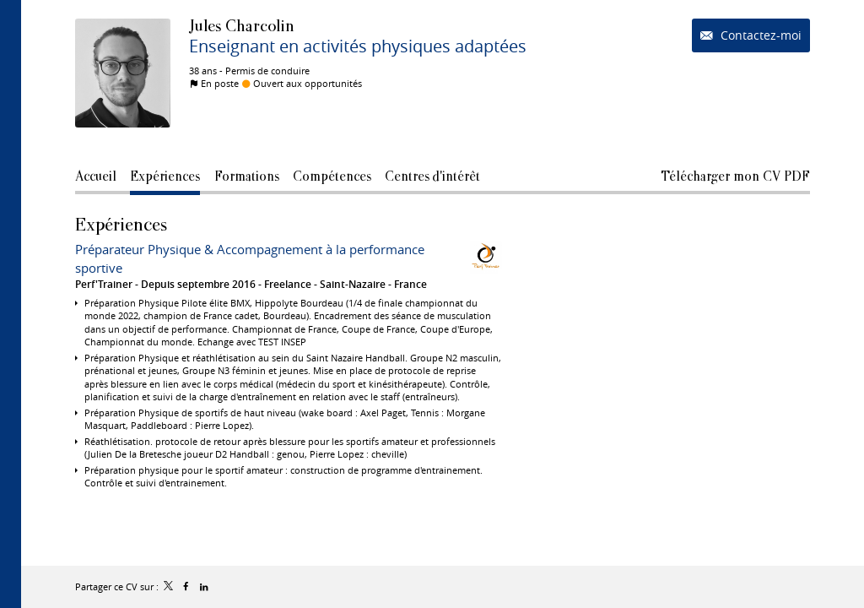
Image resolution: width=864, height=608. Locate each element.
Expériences (121, 224)
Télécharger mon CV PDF (735, 176)
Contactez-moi (759, 35)
